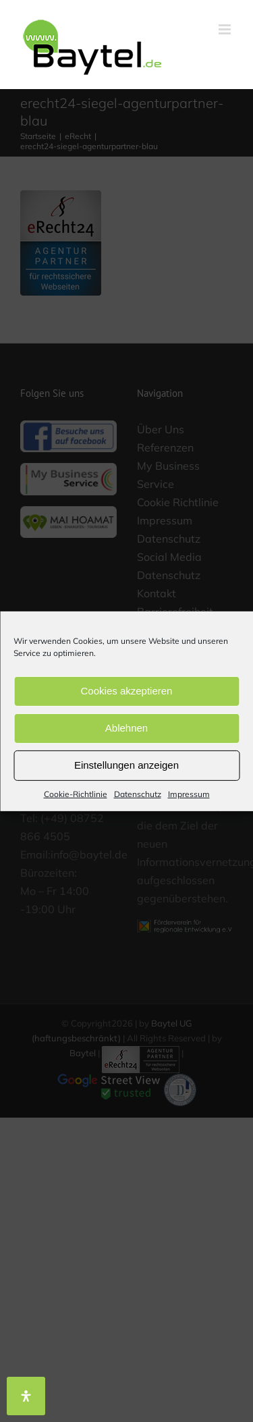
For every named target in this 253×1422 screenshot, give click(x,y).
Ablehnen (126, 728)
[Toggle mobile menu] (226, 29)
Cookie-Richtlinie (75, 793)
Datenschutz (137, 793)
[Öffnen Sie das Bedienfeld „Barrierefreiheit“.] (26, 1396)
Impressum (189, 793)
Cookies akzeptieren (127, 690)
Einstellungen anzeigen (126, 765)
